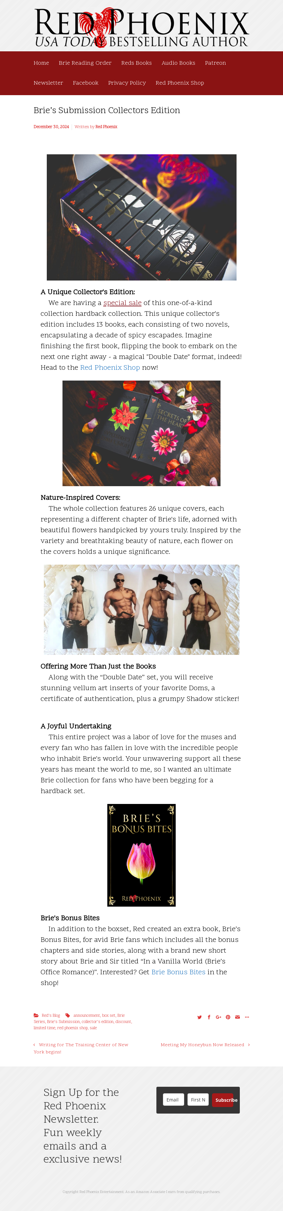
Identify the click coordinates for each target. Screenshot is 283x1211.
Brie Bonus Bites (178, 973)
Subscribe (224, 1100)
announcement (87, 1016)
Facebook (85, 83)
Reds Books (136, 63)
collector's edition (98, 1022)
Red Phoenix (106, 127)
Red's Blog (51, 1016)
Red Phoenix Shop (180, 83)
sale (93, 1028)
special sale (122, 303)
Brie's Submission (63, 1022)
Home (41, 63)
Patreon (215, 63)
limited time (44, 1028)
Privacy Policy (127, 83)
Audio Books (178, 63)
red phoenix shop (72, 1028)
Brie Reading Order (85, 63)
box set (108, 1016)
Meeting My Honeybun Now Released (202, 1045)
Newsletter (48, 83)
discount (123, 1022)
